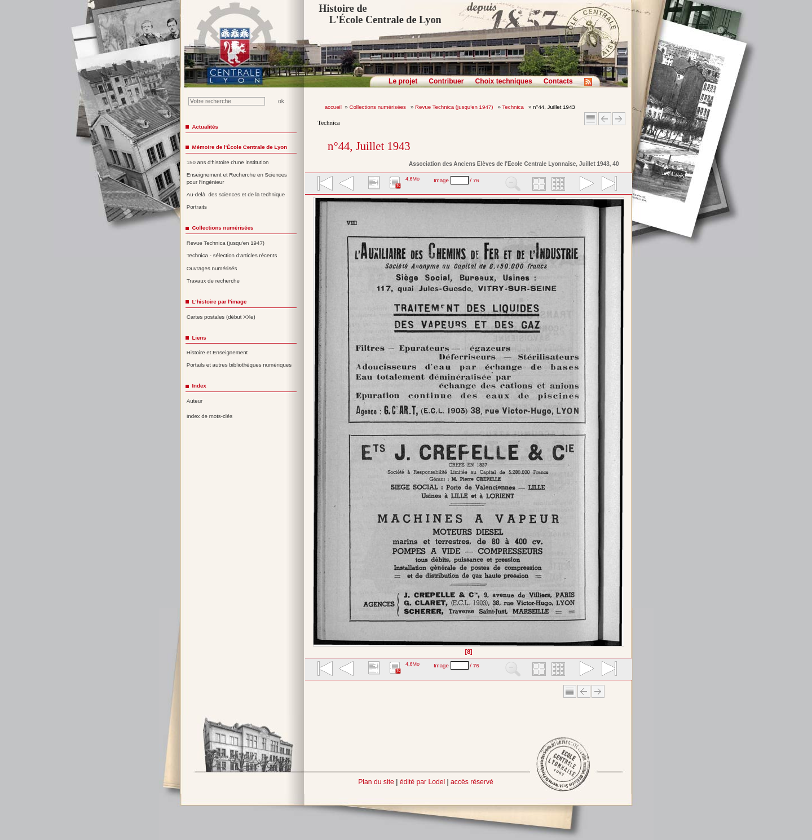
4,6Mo (412, 179)
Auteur (195, 401)
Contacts (558, 81)
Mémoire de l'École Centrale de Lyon (239, 147)
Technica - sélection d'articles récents (232, 255)
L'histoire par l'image (219, 301)
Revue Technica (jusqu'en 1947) (455, 107)
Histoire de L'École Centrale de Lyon (380, 14)
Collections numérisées (378, 107)
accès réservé (472, 782)
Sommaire (590, 118)
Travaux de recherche (213, 281)
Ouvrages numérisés (212, 268)
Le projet (403, 81)
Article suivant (618, 118)
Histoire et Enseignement (217, 352)
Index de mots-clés (210, 416)
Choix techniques (503, 81)
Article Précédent (604, 118)
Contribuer (446, 81)
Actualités (205, 127)
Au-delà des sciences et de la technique (236, 194)
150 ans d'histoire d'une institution (228, 162)
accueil (333, 107)
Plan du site (376, 782)
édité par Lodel (422, 782)
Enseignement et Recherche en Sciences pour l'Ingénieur (237, 178)
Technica (514, 107)
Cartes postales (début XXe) (221, 317)
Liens (199, 338)
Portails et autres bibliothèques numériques (239, 365)
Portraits (197, 207)
